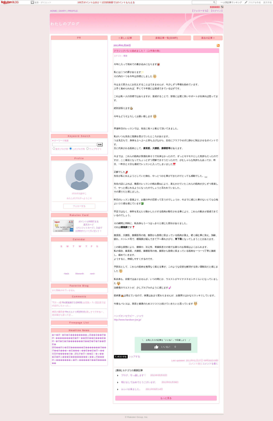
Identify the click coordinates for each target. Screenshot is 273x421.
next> (92, 274)
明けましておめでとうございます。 (139, 382)
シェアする (134, 356)
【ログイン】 (217, 10)
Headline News (79, 330)
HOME (53, 11)
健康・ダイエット (42, 2)
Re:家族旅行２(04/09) (72, 302)
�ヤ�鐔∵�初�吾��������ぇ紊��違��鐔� (79, 335)
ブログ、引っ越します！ (133, 375)
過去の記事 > (208, 38)
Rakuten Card (79, 215)
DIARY (62, 11)
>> (231, 2)
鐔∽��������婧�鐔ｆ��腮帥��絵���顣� (79, 338)
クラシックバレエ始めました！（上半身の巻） (137, 50)
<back (66, 274)
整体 (125, 56)
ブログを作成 (254, 2)
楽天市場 (267, 2)
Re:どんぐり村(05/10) (75, 312)
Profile (79, 158)
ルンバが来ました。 (131, 389)
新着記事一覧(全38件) (166, 38)
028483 (215, 7)
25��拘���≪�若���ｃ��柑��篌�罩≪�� (78, 350)
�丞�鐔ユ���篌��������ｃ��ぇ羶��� (78, 357)
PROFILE (73, 11)
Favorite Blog (79, 286)
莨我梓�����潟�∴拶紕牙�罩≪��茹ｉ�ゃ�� (78, 354)
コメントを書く (210, 363)
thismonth (79, 274)
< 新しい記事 (125, 38)
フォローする (79, 206)
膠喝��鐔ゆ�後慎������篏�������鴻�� (79, 347)
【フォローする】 (200, 10)
